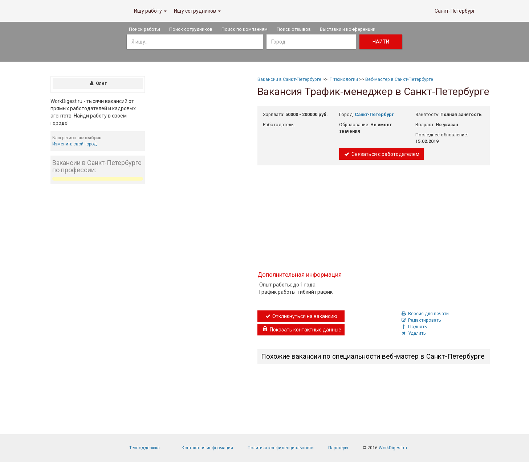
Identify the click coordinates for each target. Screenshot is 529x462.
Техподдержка (144, 447)
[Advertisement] (97, 299)
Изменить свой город (74, 144)
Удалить (413, 333)
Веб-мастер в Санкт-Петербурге (399, 79)
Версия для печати (425, 313)
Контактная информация (207, 447)
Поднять (414, 326)
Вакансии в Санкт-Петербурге (289, 79)
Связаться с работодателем (381, 154)
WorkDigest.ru (393, 447)
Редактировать (421, 320)
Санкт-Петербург (455, 11)
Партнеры (338, 447)
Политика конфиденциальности (281, 447)
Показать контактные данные (302, 330)
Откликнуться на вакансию (301, 316)
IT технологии (343, 79)
